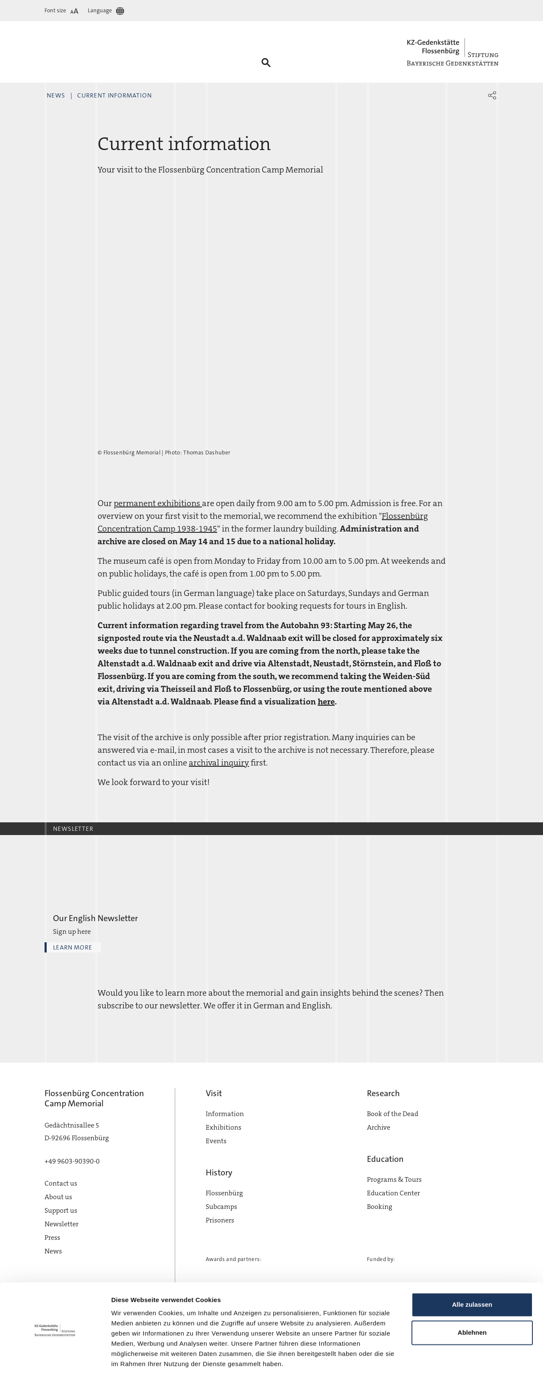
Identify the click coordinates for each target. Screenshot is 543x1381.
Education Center (393, 1193)
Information (225, 1113)
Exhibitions (223, 1127)
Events (216, 1140)
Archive (378, 1127)
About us (58, 1196)
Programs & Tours (394, 1179)
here (326, 701)
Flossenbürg (224, 1193)
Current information (114, 95)
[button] (492, 95)
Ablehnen (472, 1309)
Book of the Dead (392, 1113)
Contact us (61, 1183)
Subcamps (221, 1206)
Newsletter (61, 1224)
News (56, 95)
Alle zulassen (472, 1281)
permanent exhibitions (158, 503)
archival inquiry (219, 762)
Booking (379, 1206)
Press (52, 1237)
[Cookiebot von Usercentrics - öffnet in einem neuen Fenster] (55, 1364)
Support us (61, 1210)
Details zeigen (132, 1364)
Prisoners (220, 1220)
